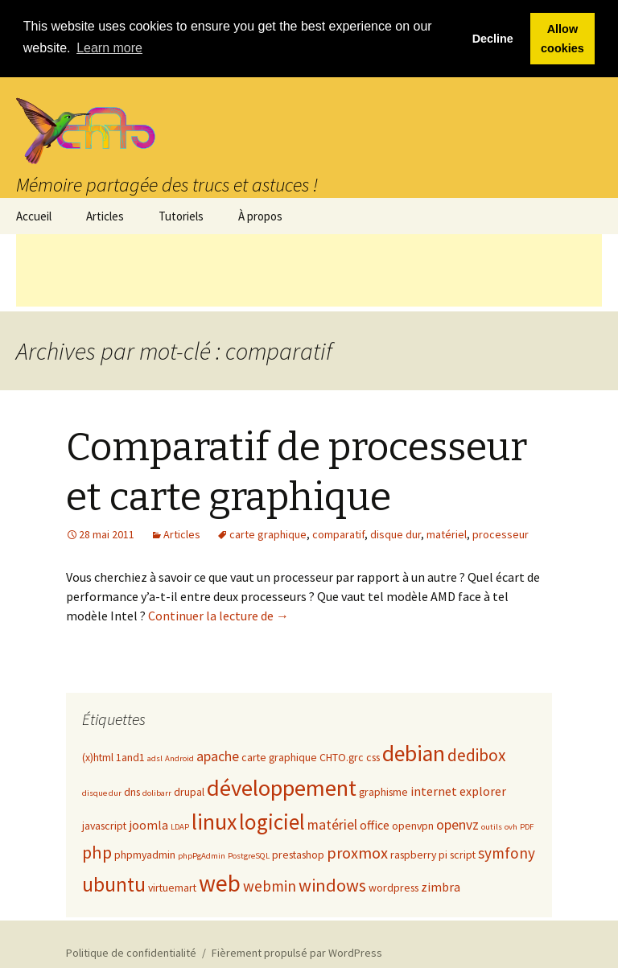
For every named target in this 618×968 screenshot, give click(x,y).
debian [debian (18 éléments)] (413, 753)
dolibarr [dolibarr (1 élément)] (156, 792)
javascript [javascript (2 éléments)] (104, 825)
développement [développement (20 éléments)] (281, 786)
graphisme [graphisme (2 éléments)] (383, 791)
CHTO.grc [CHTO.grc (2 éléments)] (341, 756)
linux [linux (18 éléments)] (214, 821)
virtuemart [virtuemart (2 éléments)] (172, 886)
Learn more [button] (109, 48)
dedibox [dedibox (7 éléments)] (476, 754)
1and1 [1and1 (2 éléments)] (130, 756)
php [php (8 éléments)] (97, 851)
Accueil (34, 214)
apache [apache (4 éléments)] (217, 755)
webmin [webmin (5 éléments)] (269, 885)
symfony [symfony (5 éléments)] (506, 852)
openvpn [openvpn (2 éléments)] (413, 825)
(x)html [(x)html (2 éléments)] (97, 756)
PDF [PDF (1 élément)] (527, 826)
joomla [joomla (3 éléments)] (148, 824)
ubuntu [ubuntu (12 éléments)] (114, 883)
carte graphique (268, 533)
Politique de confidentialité (131, 952)
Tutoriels (181, 214)
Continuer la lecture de (218, 615)
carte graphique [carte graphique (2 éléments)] (279, 756)
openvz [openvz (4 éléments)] (457, 824)
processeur (500, 533)
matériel (446, 533)
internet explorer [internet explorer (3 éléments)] (458, 790)
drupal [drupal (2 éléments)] (189, 791)
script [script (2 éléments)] (463, 853)
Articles (105, 214)
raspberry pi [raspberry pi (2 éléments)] (418, 853)
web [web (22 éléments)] (220, 882)
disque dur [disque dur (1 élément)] (102, 792)
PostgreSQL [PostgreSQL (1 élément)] (249, 855)
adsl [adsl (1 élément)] (155, 757)
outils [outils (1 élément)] (491, 826)
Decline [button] (492, 38)
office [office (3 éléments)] (374, 824)
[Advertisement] (309, 269)
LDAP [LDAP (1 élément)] (180, 826)
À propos (260, 214)
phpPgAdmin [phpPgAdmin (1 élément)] (201, 855)
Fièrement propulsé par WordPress (297, 952)
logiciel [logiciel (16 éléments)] (272, 820)
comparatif (338, 533)
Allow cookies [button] (562, 39)
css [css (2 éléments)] (373, 756)
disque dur (395, 533)
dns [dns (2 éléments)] (132, 791)
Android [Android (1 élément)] (179, 757)
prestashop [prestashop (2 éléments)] (298, 853)
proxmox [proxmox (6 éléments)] (357, 852)
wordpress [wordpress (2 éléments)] (393, 886)
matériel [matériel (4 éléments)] (332, 824)
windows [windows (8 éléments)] (332, 884)
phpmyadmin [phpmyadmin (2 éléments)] (144, 853)
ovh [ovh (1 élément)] (511, 826)
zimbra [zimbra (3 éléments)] (440, 886)
